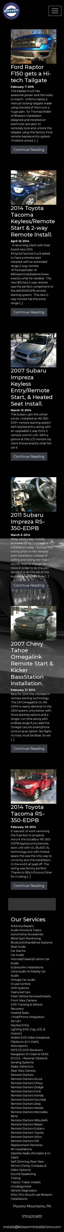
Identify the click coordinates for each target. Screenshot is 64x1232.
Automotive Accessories (27, 934)
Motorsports (19, 1046)
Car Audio (17, 955)
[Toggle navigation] (55, 11)
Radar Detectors (22, 1066)
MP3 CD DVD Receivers (27, 1050)
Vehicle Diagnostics (24, 1190)
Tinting (15, 1178)
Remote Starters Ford (26, 1091)
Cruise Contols (20, 984)
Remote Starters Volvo (26, 1136)
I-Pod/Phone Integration (27, 1017)
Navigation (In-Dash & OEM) (29, 1054)
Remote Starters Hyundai (28, 1099)
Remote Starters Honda (27, 1095)
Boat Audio (18, 946)
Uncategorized (21, 1186)
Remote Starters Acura (26, 1079)
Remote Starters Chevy (27, 1083)
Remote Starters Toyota (27, 1132)
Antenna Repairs (22, 926)
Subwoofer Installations (27, 967)
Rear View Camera (23, 1070)
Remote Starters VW (25, 1141)
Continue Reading (29, 150)
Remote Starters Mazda (27, 1108)
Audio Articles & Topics (26, 930)
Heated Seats (20, 1012)
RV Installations (21, 1149)
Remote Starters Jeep (26, 1103)
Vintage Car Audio (23, 979)
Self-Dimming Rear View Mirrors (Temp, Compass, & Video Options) (28, 1166)
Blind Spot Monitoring (26, 938)
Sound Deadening (23, 1174)
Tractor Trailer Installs (25, 1182)
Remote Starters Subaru (28, 1128)
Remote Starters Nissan (27, 1124)
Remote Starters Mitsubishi (29, 1120)
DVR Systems (20, 988)
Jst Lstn (16, 1021)
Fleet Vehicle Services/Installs (31, 996)
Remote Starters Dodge (27, 1087)
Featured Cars (20, 992)
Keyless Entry (20, 1025)
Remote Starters (22, 1074)
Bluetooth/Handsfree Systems (31, 942)
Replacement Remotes (26, 1145)
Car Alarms (18, 951)
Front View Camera (24, 1000)
